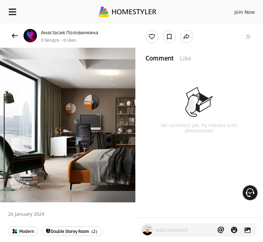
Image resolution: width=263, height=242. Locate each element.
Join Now (244, 11)
